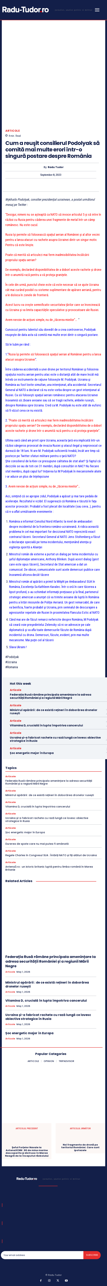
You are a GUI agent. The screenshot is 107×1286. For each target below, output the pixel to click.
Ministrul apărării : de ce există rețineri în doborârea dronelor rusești (53, 711)
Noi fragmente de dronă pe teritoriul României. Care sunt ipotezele (80, 1147)
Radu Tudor (56, 167)
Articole (12, 130)
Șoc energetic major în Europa (32, 753)
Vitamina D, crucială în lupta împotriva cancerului (46, 725)
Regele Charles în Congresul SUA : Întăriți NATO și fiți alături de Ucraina (51, 855)
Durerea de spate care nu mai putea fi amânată (37, 844)
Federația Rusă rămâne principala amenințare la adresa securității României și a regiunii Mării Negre (50, 696)
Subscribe (92, 1254)
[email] (42, 1255)
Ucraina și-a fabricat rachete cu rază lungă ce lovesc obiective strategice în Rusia (55, 739)
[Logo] (47, 10)
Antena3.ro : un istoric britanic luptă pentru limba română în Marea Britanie (49, 868)
